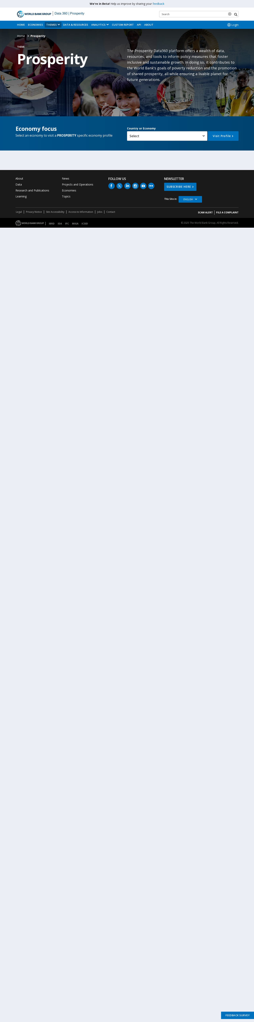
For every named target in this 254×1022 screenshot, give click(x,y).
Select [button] (134, 136)
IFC (67, 223)
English (188, 199)
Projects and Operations (77, 184)
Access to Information (80, 212)
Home (21, 24)
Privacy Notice (34, 212)
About (148, 24)
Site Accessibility (55, 212)
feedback (158, 4)
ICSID (85, 223)
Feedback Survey (237, 1015)
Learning (21, 196)
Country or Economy (141, 128)
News (65, 178)
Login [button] (233, 24)
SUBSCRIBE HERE (178, 186)
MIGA (75, 223)
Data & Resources (75, 24)
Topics (66, 196)
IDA (60, 223)
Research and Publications (32, 190)
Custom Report (123, 24)
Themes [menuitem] (51, 24)
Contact (110, 212)
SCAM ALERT (205, 212)
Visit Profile (222, 136)
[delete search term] (230, 14)
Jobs (99, 212)
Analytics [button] (98, 24)
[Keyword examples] (199, 14)
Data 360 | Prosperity (69, 13)
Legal (19, 212)
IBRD (52, 223)
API (139, 24)
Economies (35, 24)
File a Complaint (227, 212)
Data (18, 184)
